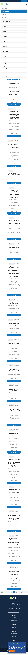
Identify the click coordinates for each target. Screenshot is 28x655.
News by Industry (5, 11)
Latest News (4, 8)
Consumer (5, 31)
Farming (4, 41)
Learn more (21, 647)
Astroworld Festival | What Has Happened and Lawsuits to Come (14, 175)
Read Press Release (14, 104)
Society (4, 71)
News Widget (14, 636)
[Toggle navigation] (26, 4)
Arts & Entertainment (6, 21)
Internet (4, 56)
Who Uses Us (14, 627)
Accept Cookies (11, 651)
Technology (5, 76)
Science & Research (6, 68)
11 (18, 592)
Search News (4, 17)
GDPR (23, 648)
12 (21, 592)
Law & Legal (5, 58)
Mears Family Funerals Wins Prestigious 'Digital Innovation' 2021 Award (14, 369)
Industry (4, 53)
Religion (4, 66)
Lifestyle (4, 61)
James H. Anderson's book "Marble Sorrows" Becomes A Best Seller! (14, 389)
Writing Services (14, 620)
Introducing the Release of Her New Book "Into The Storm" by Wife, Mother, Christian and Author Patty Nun (14, 93)
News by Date (4, 14)
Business (4, 26)
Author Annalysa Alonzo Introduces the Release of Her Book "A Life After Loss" (14, 248)
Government (5, 46)
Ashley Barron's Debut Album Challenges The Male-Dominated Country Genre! (14, 344)
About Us (14, 626)
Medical (4, 63)
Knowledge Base (14, 633)
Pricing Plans (14, 617)
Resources (14, 631)
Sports (4, 73)
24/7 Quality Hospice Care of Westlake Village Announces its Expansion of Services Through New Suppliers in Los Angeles (14, 517)
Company (14, 624)
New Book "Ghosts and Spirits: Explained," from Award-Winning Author (14, 324)
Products (14, 615)
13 (24, 592)
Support (14, 640)
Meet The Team (14, 629)
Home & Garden (5, 51)
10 (16, 592)
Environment (5, 36)
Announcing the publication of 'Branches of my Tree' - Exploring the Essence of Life (14, 434)
